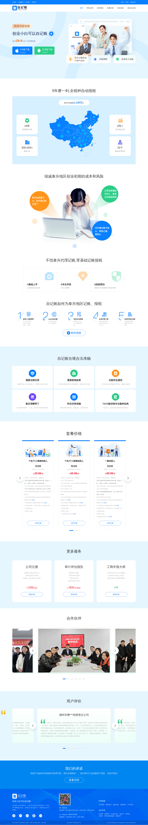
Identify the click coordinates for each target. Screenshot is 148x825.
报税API (118, 816)
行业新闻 (101, 804)
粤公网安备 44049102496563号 (127, 822)
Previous (20, 478)
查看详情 (32, 594)
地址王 (122, 814)
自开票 (27, 2)
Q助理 (101, 816)
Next (128, 478)
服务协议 (116, 804)
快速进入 (133, 2)
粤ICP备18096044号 (112, 822)
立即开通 (38, 523)
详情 (33, 500)
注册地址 (20, 2)
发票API (34, 2)
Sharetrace (114, 814)
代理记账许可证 (77, 822)
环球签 (127, 814)
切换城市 (123, 804)
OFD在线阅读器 (109, 816)
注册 (122, 2)
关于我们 (130, 804)
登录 (127, 2)
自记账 (14, 2)
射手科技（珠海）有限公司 (27, 822)
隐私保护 (109, 804)
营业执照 (69, 822)
